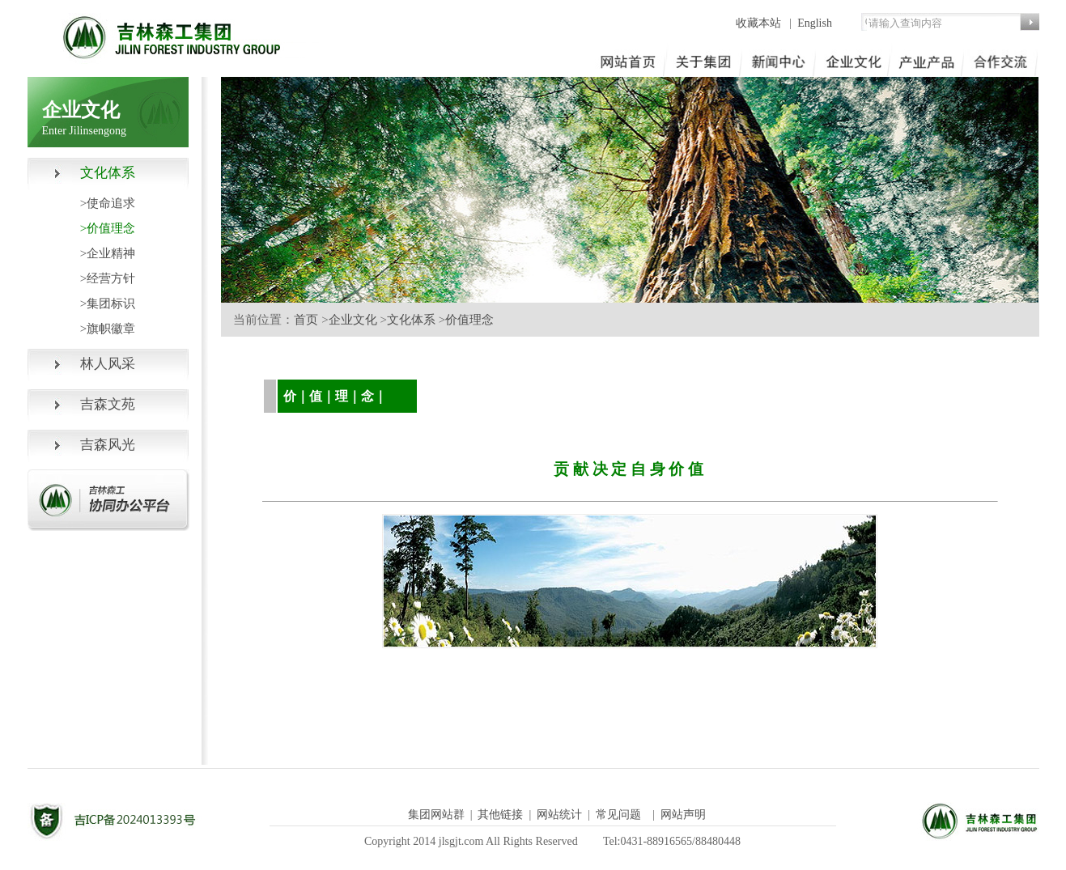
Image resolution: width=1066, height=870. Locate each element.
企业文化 (353, 319)
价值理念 (469, 319)
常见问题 (618, 814)
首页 (306, 319)
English (814, 23)
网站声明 (683, 814)
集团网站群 (436, 814)
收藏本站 (760, 23)
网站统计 (559, 814)
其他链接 (500, 814)
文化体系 (411, 319)
